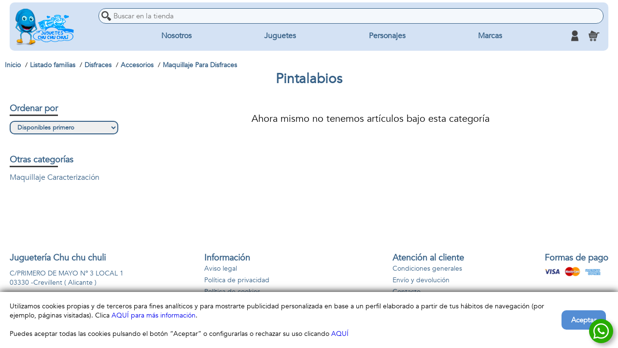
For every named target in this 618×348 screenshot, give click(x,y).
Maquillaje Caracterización (54, 177)
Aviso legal (220, 268)
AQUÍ (340, 333)
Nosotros (176, 35)
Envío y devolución (421, 280)
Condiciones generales (427, 268)
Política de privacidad (236, 280)
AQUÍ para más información (154, 315)
